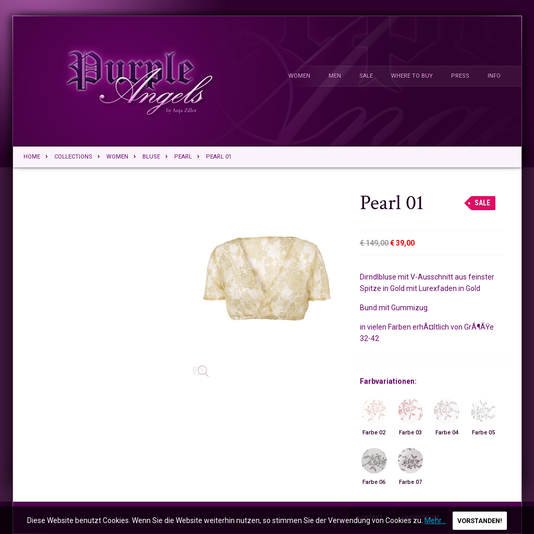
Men (335, 75)
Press (460, 75)
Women (299, 75)
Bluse (151, 156)
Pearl (183, 156)
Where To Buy (412, 75)
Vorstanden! (479, 521)
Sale (366, 75)
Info (494, 75)
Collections (73, 156)
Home (31, 156)
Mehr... (435, 520)
